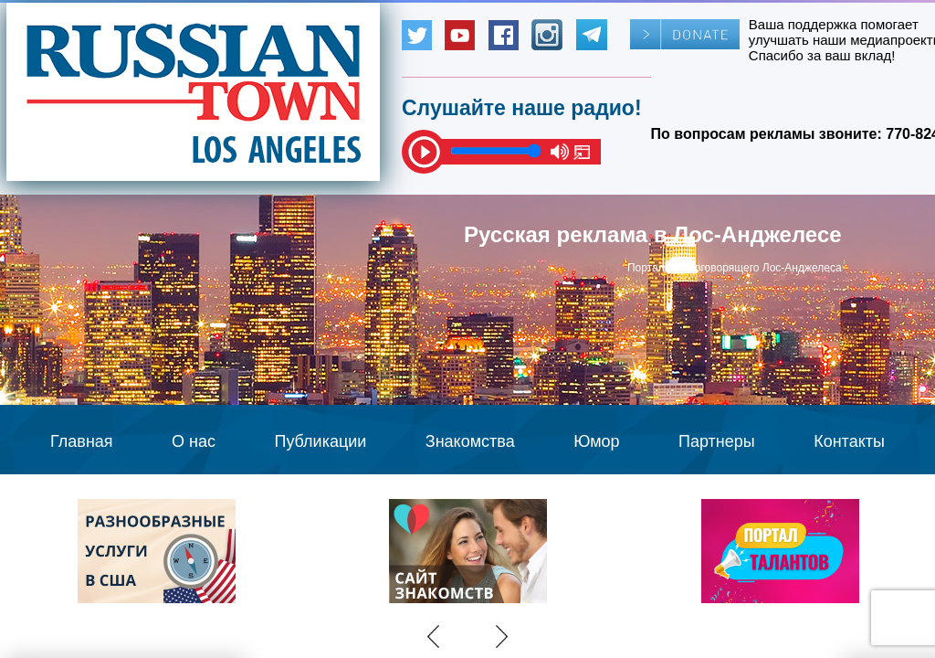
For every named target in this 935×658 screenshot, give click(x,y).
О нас (193, 441)
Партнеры (716, 441)
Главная (81, 441)
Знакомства (470, 441)
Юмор (596, 441)
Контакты (849, 441)
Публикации (320, 441)
